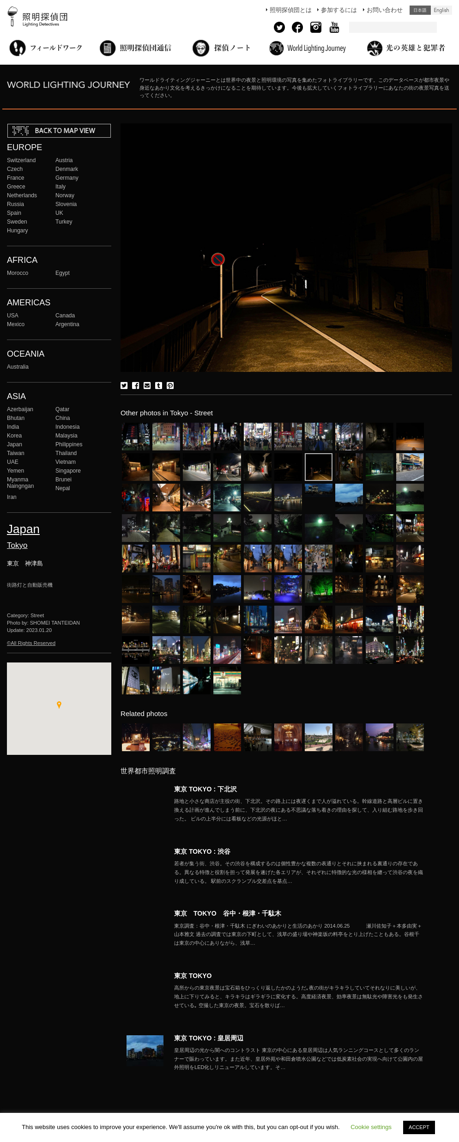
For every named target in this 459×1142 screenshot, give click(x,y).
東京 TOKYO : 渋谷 (202, 851)
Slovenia (66, 204)
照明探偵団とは (291, 9)
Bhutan (15, 418)
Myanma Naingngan (20, 482)
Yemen (15, 471)
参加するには (339, 9)
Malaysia (66, 435)
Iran (12, 497)
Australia (18, 367)
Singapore (68, 471)
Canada (65, 315)
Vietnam (65, 462)
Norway (64, 195)
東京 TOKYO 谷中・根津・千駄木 (227, 913)
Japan (14, 444)
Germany (67, 178)
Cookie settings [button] (371, 1127)
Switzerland (21, 160)
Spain (14, 213)
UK (59, 213)
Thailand (66, 453)
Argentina (67, 324)
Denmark (66, 169)
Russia (15, 204)
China (62, 418)
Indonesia (67, 427)
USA (12, 315)
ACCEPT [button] (419, 1127)
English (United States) (441, 10)
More (298, 810)
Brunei (63, 479)
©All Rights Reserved (31, 643)
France (15, 178)
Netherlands (22, 195)
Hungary (17, 230)
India (13, 427)
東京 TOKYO (193, 975)
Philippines (68, 444)
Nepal (62, 488)
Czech (15, 169)
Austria (64, 160)
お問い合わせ (385, 9)
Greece (16, 186)
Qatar (62, 409)
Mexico (15, 324)
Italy (60, 186)
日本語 (420, 10)
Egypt (62, 273)
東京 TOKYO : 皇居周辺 (208, 1038)
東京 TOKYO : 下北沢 (205, 789)
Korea (14, 435)
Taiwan (15, 453)
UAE (12, 462)
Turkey (63, 222)
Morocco (17, 273)
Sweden (17, 222)
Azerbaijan (20, 409)
